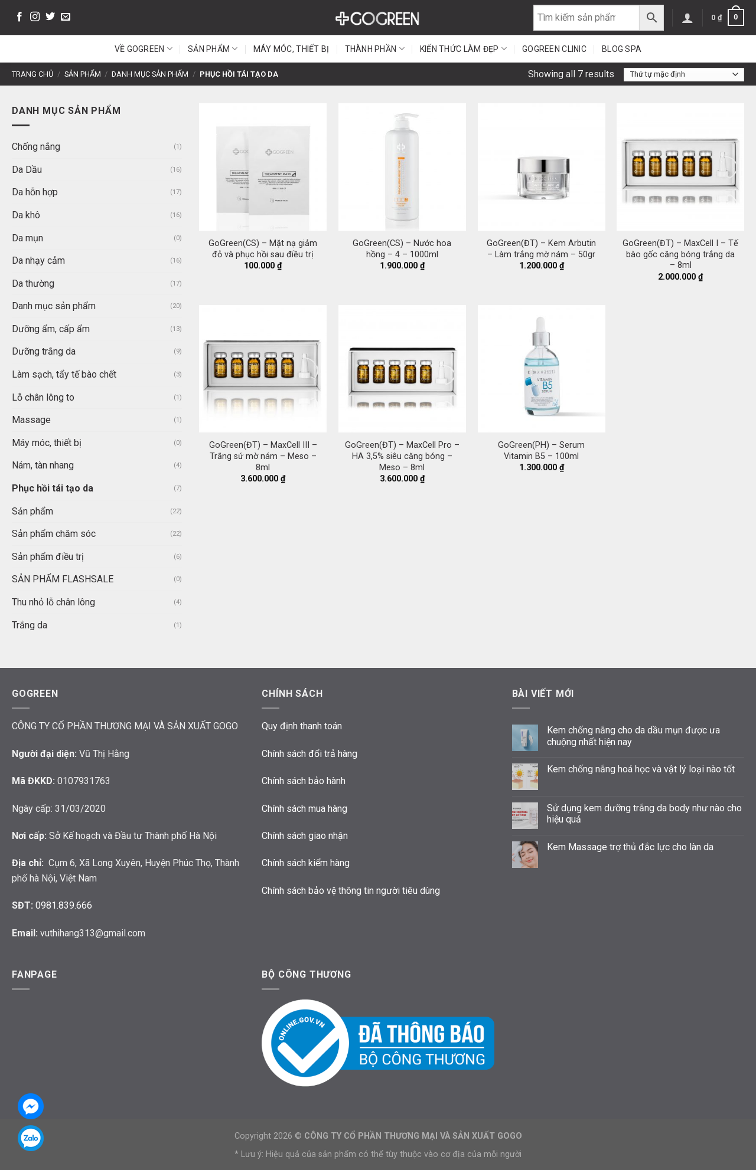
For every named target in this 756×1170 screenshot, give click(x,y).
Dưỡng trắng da (44, 351)
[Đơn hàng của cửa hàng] (684, 74)
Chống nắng (36, 146)
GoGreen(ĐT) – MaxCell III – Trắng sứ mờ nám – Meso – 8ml (263, 456)
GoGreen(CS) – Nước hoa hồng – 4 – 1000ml (402, 249)
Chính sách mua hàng (304, 808)
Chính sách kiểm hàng (306, 863)
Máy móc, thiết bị (291, 49)
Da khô (26, 215)
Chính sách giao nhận (305, 835)
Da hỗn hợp (35, 192)
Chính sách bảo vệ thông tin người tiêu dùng (351, 890)
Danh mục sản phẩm (150, 74)
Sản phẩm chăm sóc (54, 533)
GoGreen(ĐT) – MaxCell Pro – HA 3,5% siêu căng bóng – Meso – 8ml (402, 456)
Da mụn (27, 238)
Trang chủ (32, 74)
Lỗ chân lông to (43, 397)
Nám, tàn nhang (43, 465)
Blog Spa (621, 49)
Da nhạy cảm (38, 260)
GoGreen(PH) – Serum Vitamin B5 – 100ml (541, 450)
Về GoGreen (143, 48)
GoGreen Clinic (554, 49)
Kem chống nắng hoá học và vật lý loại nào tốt (641, 769)
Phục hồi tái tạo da (52, 488)
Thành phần (375, 48)
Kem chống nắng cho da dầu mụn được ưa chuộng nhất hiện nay (633, 736)
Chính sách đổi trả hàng (309, 753)
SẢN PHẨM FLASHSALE (62, 579)
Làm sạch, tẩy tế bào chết (64, 374)
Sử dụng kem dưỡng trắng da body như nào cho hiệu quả (644, 813)
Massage (31, 419)
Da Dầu (27, 169)
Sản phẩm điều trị (48, 556)
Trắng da (29, 625)
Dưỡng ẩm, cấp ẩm (51, 329)
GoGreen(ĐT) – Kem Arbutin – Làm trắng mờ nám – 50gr (541, 249)
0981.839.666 (63, 905)
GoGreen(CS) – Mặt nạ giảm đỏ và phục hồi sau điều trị (262, 249)
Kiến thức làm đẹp (463, 48)
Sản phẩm (213, 48)
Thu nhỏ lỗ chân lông (53, 602)
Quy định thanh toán (302, 726)
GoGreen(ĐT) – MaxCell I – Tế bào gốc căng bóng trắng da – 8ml (680, 254)
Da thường (33, 283)
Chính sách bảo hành (304, 780)
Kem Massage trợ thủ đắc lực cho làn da (630, 847)
